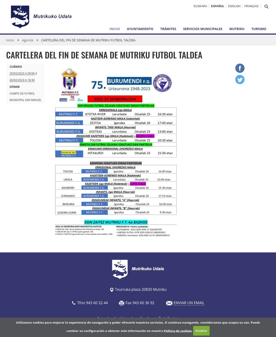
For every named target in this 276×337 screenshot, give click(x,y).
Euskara (200, 6)
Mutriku (237, 29)
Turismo (259, 29)
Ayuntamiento (140, 29)
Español (217, 6)
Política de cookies (178, 330)
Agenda (27, 40)
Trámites (168, 29)
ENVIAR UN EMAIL (189, 302)
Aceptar (201, 330)
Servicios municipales (202, 29)
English (234, 6)
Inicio (114, 29)
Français (252, 6)
